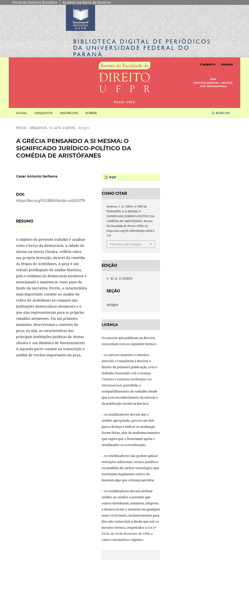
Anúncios (69, 113)
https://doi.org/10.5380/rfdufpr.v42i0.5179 (50, 200)
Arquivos (44, 113)
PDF (112, 177)
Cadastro (207, 64)
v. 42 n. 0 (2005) (62, 128)
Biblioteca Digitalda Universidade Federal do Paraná (142, 47)
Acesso (227, 64)
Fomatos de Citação (125, 244)
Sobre (91, 113)
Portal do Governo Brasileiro (34, 2)
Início (21, 128)
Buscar (221, 113)
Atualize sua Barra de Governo (86, 2)
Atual (21, 113)
